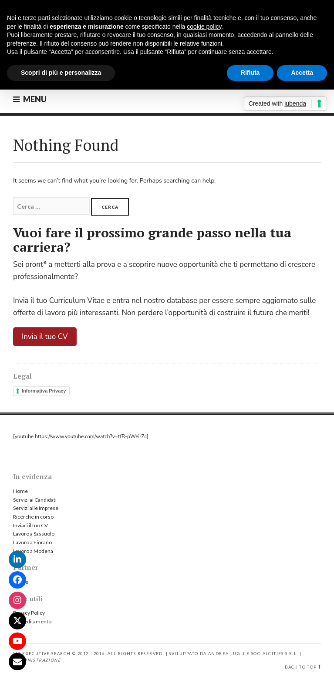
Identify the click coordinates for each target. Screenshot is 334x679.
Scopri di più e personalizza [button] (61, 72)
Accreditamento (32, 621)
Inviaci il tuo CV (30, 525)
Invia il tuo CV (45, 337)
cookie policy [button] (204, 26)
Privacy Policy (29, 612)
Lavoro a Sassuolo (33, 533)
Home (20, 491)
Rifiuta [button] (250, 72)
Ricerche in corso (33, 516)
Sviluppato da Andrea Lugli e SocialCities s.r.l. (233, 653)
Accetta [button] (302, 72)
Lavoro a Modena (33, 551)
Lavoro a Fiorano (32, 542)
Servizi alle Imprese (35, 508)
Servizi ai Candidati (35, 499)
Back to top (301, 667)
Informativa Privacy (44, 390)
